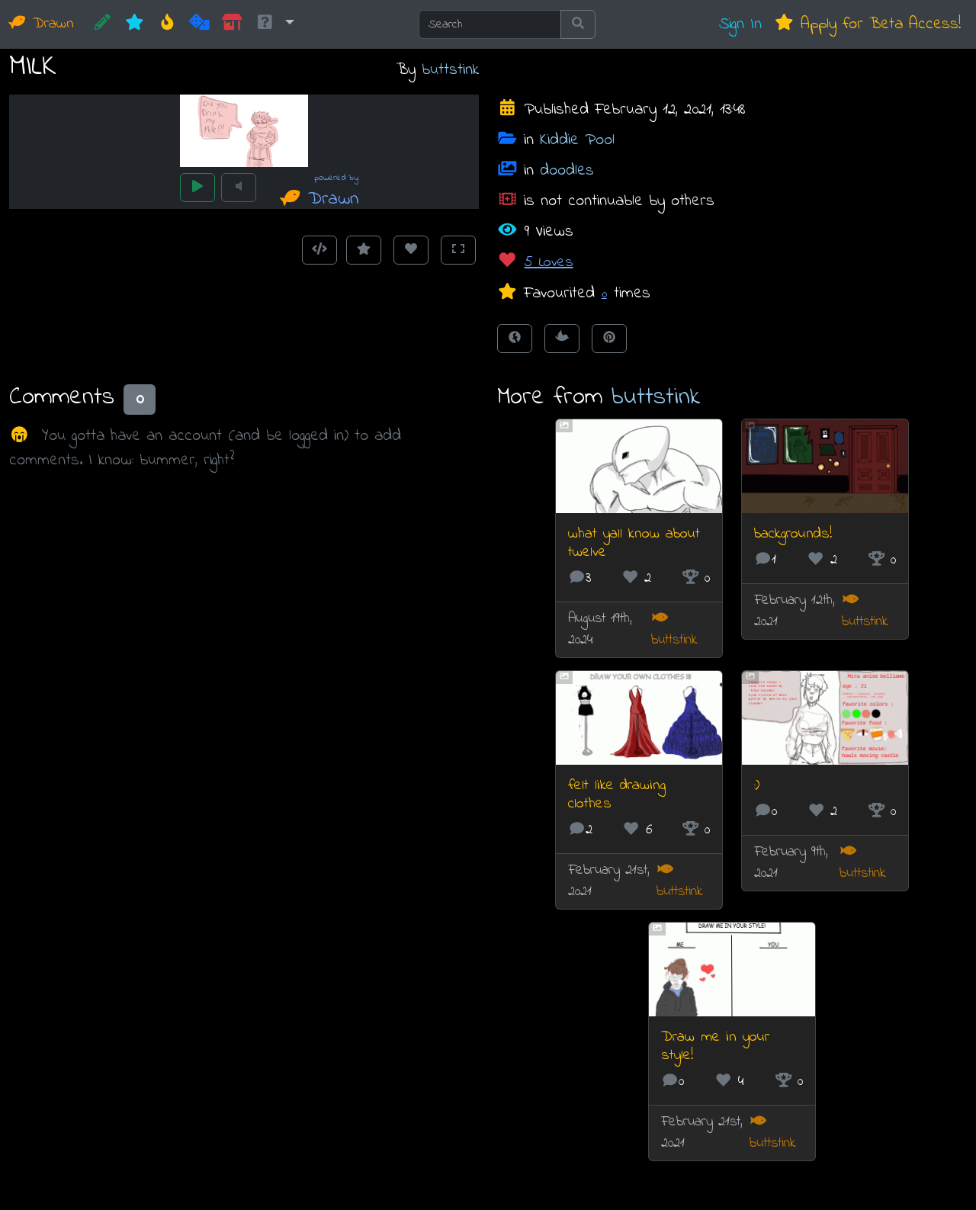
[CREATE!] (102, 24)
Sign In (740, 24)
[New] (134, 24)
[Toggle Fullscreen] (458, 250)
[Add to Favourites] (363, 250)
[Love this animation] (411, 250)
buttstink (450, 70)
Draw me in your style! (715, 1046)
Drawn (41, 24)
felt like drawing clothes (617, 795)
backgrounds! (793, 534)
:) (756, 786)
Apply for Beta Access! (867, 24)
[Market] (232, 24)
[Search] (490, 24)
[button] (274, 24)
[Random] (199, 24)
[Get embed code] (319, 250)
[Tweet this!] (562, 338)
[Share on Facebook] (514, 338)
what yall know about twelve (634, 543)
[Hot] (167, 24)
